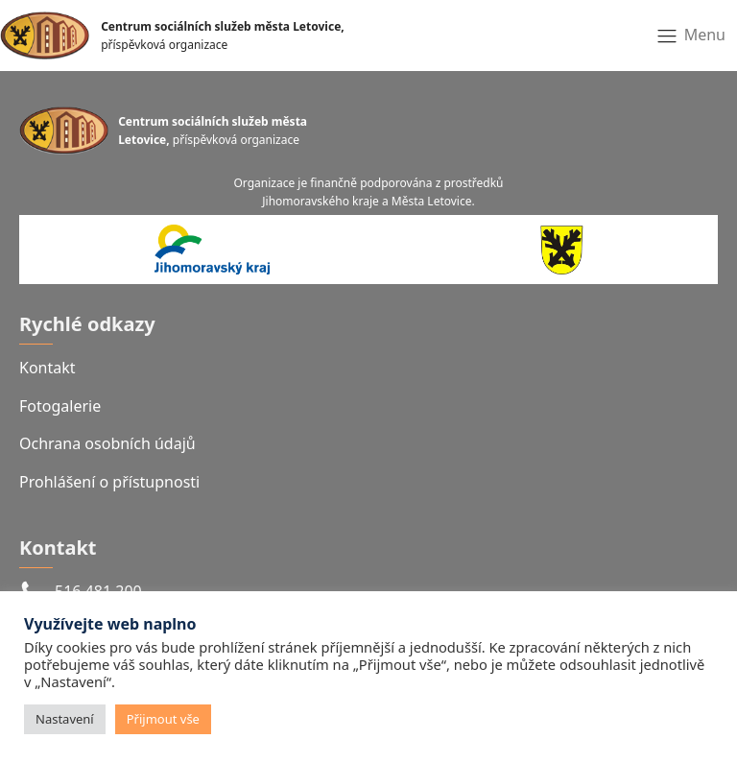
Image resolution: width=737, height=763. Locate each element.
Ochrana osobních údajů (107, 443)
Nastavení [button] (65, 718)
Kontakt (47, 367)
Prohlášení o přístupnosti (109, 481)
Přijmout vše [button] (163, 718)
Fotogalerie (60, 406)
